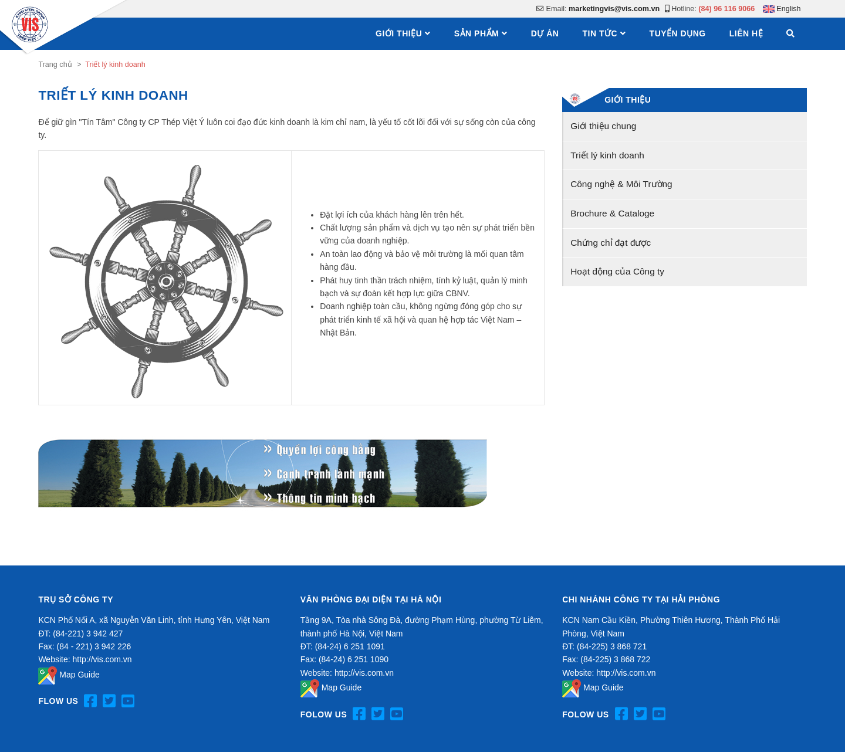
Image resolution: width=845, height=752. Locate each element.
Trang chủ (55, 64)
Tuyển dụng (678, 33)
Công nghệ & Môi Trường (621, 184)
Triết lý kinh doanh (607, 155)
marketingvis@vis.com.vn (614, 9)
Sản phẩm (476, 33)
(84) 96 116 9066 (726, 9)
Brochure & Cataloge (612, 213)
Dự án (545, 33)
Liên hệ (746, 33)
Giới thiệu (399, 33)
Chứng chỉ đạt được (610, 243)
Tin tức (599, 33)
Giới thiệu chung (603, 126)
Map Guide (68, 674)
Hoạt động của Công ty (617, 271)
